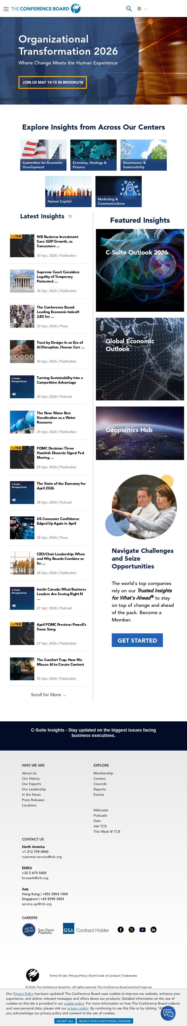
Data (97, 821)
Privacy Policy (23, 993)
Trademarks (129, 975)
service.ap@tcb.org (37, 904)
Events (99, 794)
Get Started (137, 640)
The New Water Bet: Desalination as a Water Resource (56, 418)
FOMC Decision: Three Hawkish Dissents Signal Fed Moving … (60, 453)
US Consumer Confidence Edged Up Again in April (58, 521)
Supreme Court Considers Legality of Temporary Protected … (58, 276)
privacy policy (77, 1008)
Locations (29, 805)
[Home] (46, 8)
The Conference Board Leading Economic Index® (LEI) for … (58, 312)
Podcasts (100, 815)
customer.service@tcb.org (42, 857)
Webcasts (101, 810)
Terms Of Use (58, 975)
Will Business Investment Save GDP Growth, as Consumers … (57, 241)
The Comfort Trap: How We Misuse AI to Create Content (60, 662)
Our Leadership (34, 789)
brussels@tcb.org (35, 878)
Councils (100, 784)
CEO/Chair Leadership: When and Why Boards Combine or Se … (61, 559)
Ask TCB (100, 826)
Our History (31, 778)
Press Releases (33, 800)
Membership (103, 773)
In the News (31, 794)
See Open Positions (46, 931)
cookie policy (74, 1003)
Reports (100, 789)
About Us (29, 773)
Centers (100, 778)
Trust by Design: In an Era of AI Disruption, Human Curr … (61, 344)
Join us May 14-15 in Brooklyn (52, 82)
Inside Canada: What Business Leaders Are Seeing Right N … (61, 594)
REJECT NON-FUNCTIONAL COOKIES (105, 1021)
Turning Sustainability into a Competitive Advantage (60, 380)
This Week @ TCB (107, 831)
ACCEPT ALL (65, 1021)
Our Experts (31, 784)
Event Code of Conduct (104, 975)
